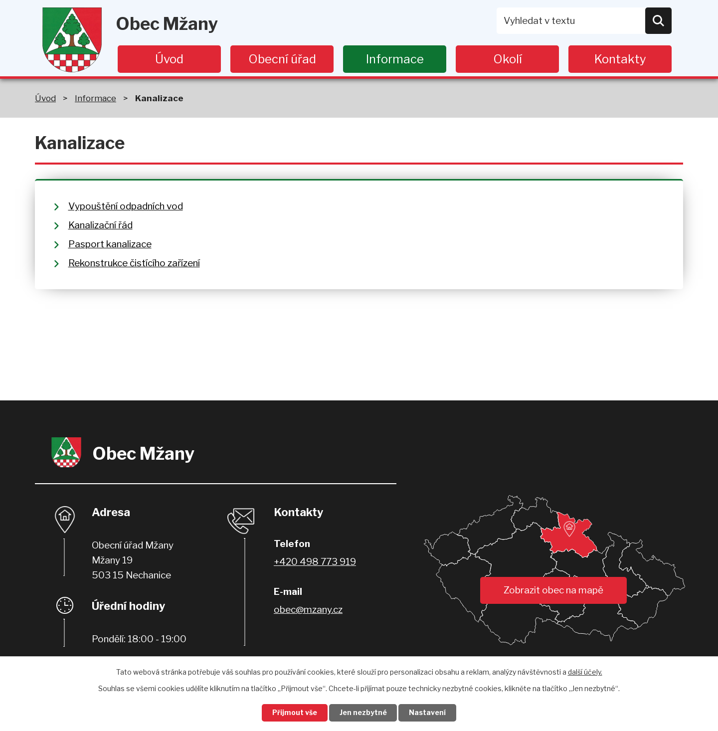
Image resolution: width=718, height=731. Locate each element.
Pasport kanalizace (110, 244)
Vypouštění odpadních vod (125, 206)
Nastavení (427, 713)
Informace (395, 59)
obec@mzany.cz (308, 609)
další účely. (585, 672)
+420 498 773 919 (315, 561)
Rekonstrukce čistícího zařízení (134, 263)
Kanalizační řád (100, 225)
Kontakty (620, 59)
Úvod (169, 59)
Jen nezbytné (363, 713)
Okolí (507, 59)
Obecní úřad (282, 59)
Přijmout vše (294, 713)
